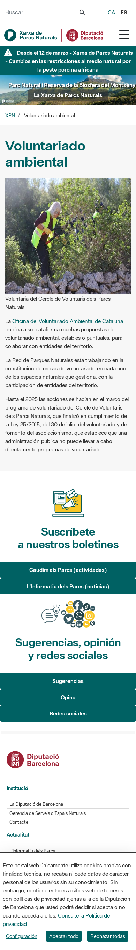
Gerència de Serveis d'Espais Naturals (47, 813)
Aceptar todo (63, 936)
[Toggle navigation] (124, 34)
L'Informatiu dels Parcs (32, 851)
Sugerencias (68, 680)
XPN (10, 115)
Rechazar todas (107, 936)
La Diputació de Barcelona (36, 804)
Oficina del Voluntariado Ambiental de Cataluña (67, 320)
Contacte (18, 822)
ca (111, 12)
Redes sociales (68, 713)
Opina (68, 697)
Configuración (21, 936)
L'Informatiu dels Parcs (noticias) (68, 586)
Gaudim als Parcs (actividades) (68, 569)
